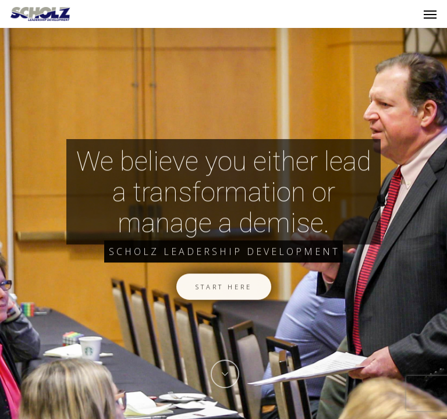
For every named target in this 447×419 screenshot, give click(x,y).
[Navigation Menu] (430, 14)
